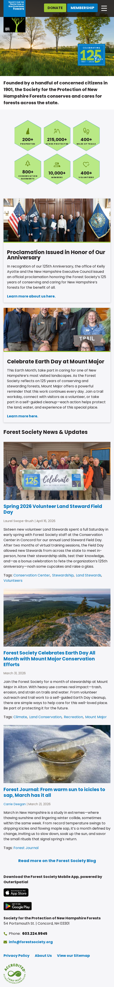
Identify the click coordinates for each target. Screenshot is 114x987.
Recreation (73, 716)
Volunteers (86, 169)
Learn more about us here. (31, 296)
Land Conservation (45, 716)
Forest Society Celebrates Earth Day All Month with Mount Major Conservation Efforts (49, 659)
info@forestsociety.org (31, 941)
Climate (20, 716)
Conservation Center (31, 575)
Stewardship (63, 575)
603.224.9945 (34, 933)
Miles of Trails (86, 135)
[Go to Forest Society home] (15, 16)
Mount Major (96, 716)
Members (57, 169)
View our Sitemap (73, 955)
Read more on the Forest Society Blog (57, 860)
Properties (28, 135)
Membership (82, 7)
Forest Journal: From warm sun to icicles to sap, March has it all (54, 792)
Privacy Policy (16, 955)
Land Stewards (88, 575)
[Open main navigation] (104, 8)
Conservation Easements (28, 169)
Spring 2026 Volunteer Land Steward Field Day (53, 509)
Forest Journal (26, 847)
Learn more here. (22, 416)
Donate (55, 7)
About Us (43, 955)
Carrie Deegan (15, 804)
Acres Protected (57, 135)
